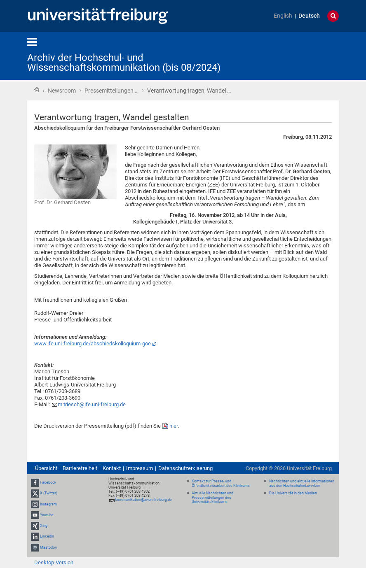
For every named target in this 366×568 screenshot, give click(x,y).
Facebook (48, 482)
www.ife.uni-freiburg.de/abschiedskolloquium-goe (92, 343)
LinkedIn (47, 536)
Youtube (47, 515)
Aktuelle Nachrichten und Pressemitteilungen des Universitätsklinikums (212, 497)
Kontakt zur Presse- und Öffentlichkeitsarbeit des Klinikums (221, 483)
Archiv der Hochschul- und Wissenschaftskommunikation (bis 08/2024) (124, 62)
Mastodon (48, 547)
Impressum (139, 468)
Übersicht (46, 468)
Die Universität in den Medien (293, 493)
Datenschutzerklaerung (185, 468)
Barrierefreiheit (80, 468)
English (283, 15)
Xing (43, 526)
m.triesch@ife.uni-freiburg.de (92, 404)
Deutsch (309, 15)
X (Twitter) (48, 493)
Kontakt (112, 468)
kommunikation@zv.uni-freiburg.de (143, 500)
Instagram (48, 504)
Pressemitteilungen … (111, 90)
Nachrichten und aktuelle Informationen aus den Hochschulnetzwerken (301, 483)
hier (173, 426)
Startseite (36, 90)
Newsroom (62, 90)
